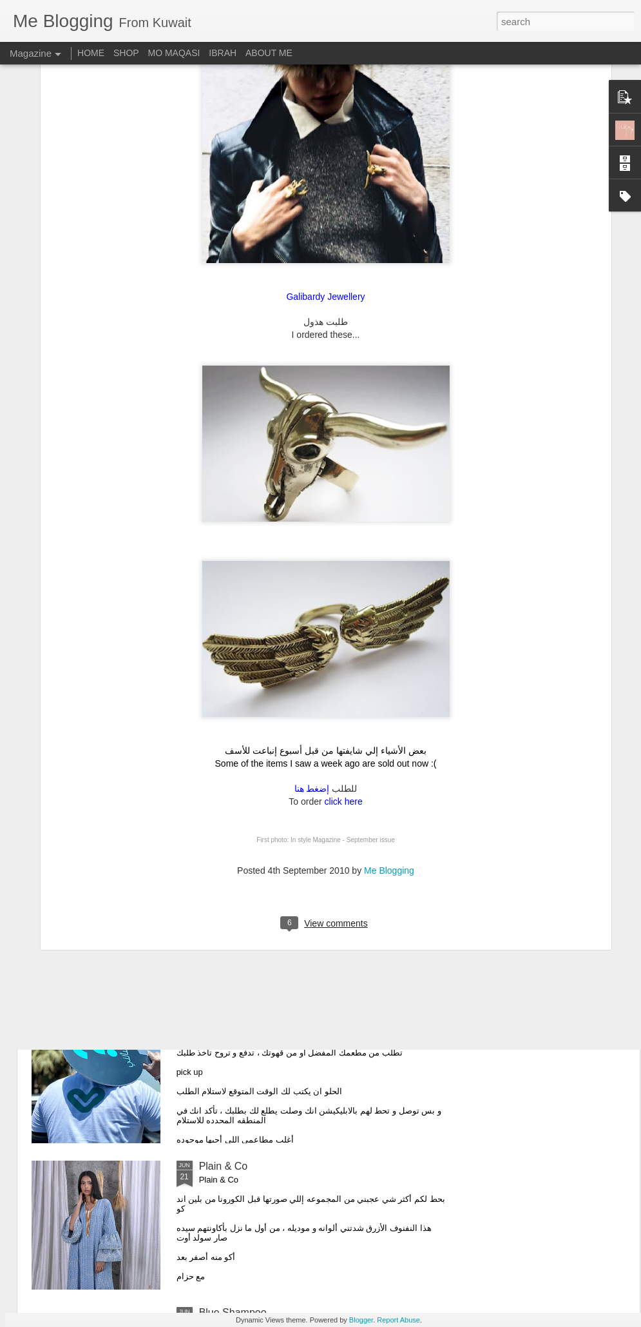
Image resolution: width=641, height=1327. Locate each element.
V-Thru (214, 1019)
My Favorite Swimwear (251, 727)
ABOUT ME (268, 53)
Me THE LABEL (235, 873)
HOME (90, 53)
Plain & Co (223, 1166)
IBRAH (222, 53)
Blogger (361, 1320)
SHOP (126, 53)
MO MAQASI (174, 53)
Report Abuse (398, 1320)
